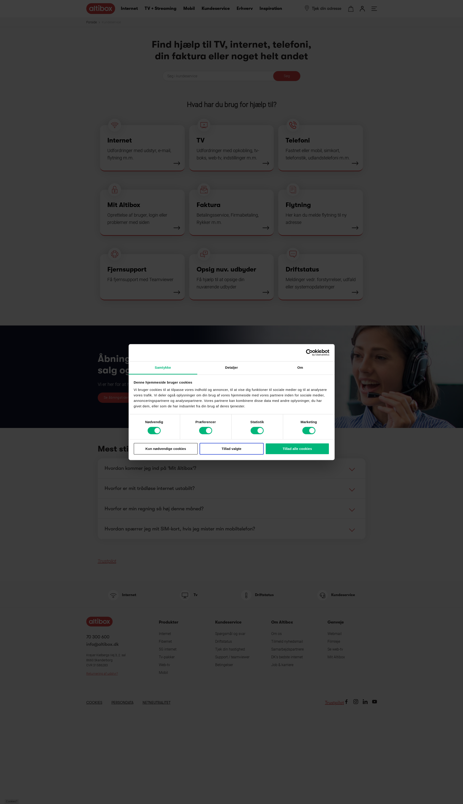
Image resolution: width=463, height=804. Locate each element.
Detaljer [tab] (231, 367)
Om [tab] (300, 367)
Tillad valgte (231, 449)
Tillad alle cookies (297, 449)
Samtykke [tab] (163, 367)
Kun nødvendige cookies (165, 449)
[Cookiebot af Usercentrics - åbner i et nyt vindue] (309, 352)
